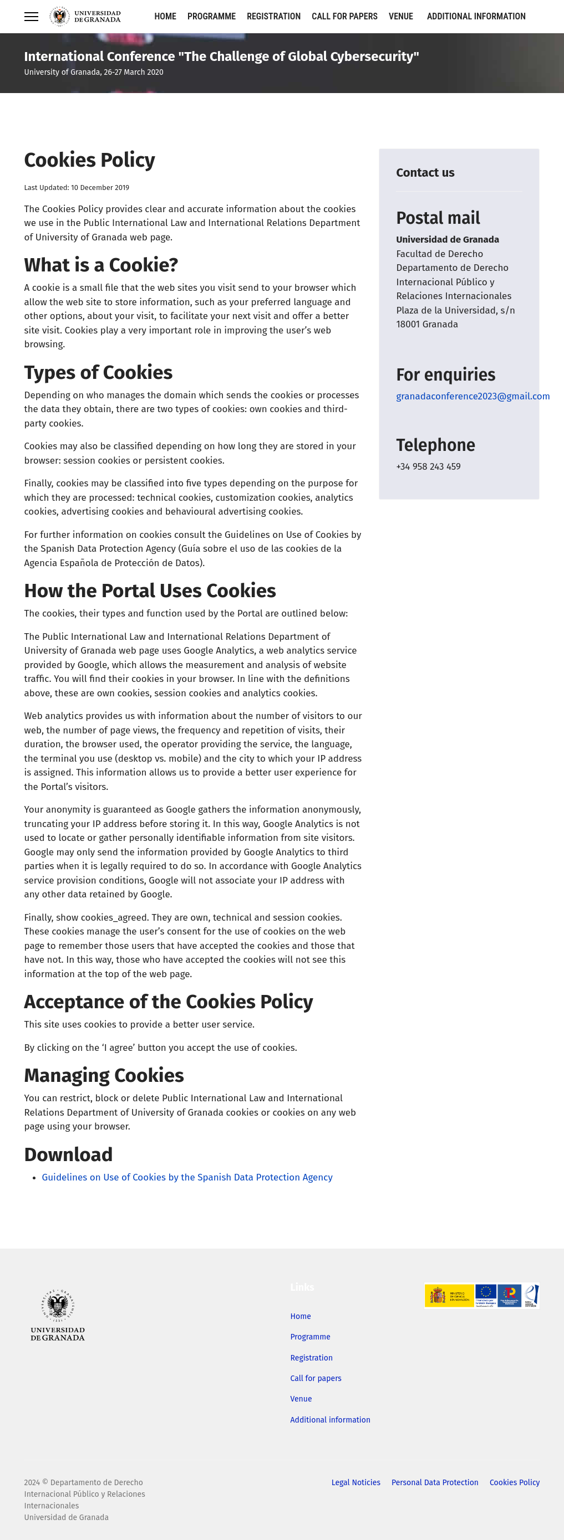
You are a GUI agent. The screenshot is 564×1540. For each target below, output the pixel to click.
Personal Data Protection (435, 1482)
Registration (274, 16)
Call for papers (345, 16)
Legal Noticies (356, 1482)
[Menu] (31, 16)
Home (165, 16)
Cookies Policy (515, 1482)
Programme (211, 16)
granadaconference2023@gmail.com (473, 396)
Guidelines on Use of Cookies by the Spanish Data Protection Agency (187, 1177)
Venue (401, 16)
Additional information (476, 16)
